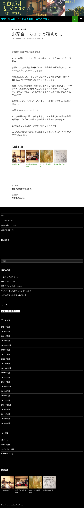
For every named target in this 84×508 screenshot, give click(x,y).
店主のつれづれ (17, 29)
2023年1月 (5, 350)
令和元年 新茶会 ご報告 (32, 165)
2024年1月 (5, 341)
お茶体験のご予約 (7, 230)
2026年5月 (5, 327)
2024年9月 (5, 336)
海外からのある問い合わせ (12, 286)
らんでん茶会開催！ (45, 165)
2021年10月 (6, 368)
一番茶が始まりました (10, 277)
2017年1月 (5, 382)
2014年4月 (5, 423)
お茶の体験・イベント (9, 225)
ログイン (4, 440)
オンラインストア (7, 220)
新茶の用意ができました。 (42, 187)
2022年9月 (5, 354)
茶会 (24, 29)
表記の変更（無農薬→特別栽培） (14, 295)
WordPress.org (7, 454)
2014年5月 (5, 419)
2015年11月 (6, 386)
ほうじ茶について (8, 281)
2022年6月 (5, 363)
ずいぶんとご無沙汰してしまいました (16, 291)
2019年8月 (5, 373)
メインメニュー (81, 19)
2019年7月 (5, 377)
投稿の (5, 444)
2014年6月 (5, 414)
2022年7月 (5, 359)
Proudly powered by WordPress (12, 505)
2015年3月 (5, 391)
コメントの (7, 449)
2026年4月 (5, 331)
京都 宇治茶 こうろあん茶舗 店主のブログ (25, 19)
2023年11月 (6, 345)
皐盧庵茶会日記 (59, 164)
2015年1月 (5, 400)
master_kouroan (35, 39)
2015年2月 (5, 396)
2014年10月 (6, 405)
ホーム (3, 216)
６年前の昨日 (16, 164)
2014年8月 (5, 409)
